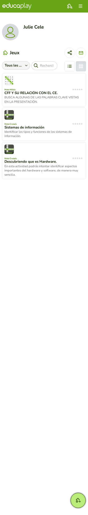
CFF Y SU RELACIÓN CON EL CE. (31, 93)
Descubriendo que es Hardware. (30, 161)
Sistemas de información (24, 127)
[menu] (80, 6)
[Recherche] (44, 65)
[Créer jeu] (78, 500)
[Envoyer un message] (81, 53)
